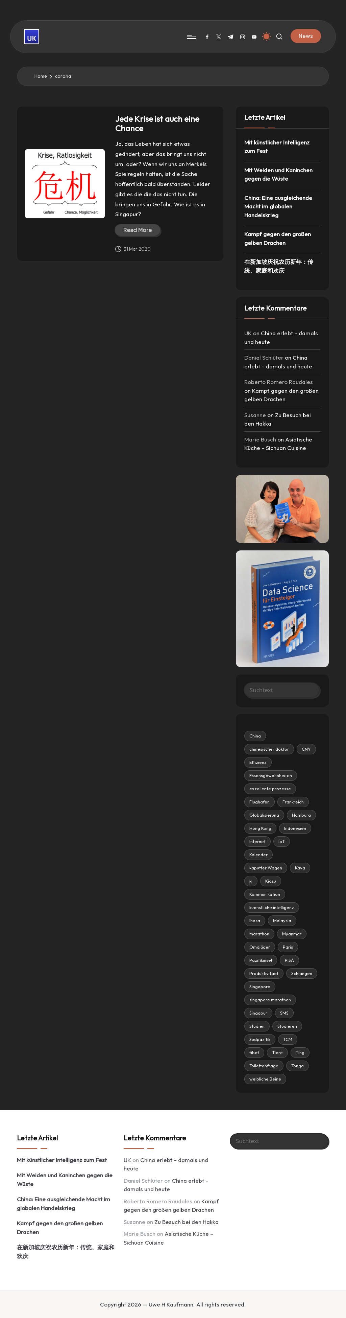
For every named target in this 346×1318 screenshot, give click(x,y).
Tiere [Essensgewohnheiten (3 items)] (277, 1052)
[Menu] (191, 37)
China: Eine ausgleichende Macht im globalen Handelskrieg (278, 206)
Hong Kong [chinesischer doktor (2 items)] (260, 828)
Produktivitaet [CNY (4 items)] (263, 973)
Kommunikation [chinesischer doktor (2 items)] (264, 894)
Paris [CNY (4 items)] (288, 947)
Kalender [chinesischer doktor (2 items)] (258, 854)
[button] (305, 36)
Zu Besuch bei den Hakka (186, 1221)
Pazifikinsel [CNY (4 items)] (260, 960)
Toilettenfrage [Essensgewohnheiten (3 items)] (263, 1065)
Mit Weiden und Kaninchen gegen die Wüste (278, 174)
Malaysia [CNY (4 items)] (282, 920)
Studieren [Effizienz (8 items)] (287, 1026)
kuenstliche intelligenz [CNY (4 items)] (271, 907)
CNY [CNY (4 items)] (306, 749)
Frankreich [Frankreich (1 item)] (293, 801)
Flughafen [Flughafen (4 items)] (259, 801)
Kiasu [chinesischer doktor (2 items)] (270, 881)
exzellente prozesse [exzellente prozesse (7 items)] (270, 788)
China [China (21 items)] (255, 735)
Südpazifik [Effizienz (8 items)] (259, 1039)
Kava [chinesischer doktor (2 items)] (300, 867)
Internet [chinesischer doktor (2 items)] (257, 841)
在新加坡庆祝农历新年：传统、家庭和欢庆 (278, 266)
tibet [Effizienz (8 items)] (254, 1052)
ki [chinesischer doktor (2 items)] (250, 881)
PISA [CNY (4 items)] (289, 960)
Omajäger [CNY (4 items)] (259, 947)
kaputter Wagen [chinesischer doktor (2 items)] (265, 867)
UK (248, 333)
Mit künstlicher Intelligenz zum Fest (277, 147)
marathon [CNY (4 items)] (259, 933)
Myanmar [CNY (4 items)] (291, 933)
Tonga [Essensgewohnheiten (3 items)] (297, 1065)
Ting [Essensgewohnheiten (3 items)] (300, 1052)
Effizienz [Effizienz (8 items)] (258, 762)
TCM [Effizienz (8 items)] (287, 1039)
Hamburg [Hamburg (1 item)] (301, 815)
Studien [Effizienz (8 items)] (257, 1026)
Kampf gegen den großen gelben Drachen (277, 238)
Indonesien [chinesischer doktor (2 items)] (295, 828)
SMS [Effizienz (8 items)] (284, 1013)
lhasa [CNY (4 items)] (254, 920)
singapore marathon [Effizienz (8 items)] (270, 999)
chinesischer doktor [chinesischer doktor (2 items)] (269, 749)
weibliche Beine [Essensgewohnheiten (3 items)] (265, 1079)
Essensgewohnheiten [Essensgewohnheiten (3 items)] (270, 775)
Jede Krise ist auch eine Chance (157, 124)
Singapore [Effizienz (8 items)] (259, 986)
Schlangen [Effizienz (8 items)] (301, 973)
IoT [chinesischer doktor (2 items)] (281, 841)
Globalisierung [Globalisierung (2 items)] (264, 815)
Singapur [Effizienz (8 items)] (258, 1013)
